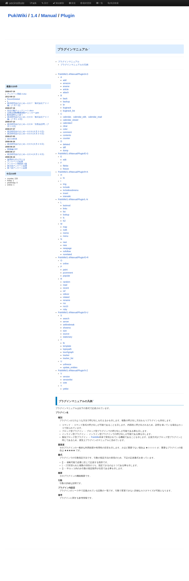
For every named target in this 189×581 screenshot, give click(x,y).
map (65, 227)
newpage (67, 248)
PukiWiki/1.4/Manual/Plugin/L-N (73, 199)
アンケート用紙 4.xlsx (17, 94)
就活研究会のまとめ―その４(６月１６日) (25, 154)
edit (64, 159)
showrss (67, 327)
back (65, 98)
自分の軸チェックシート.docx (20, 111)
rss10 (65, 306)
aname (66, 86)
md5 (65, 230)
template (67, 346)
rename (66, 300)
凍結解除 (58, 3)
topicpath (67, 349)
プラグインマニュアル (68, 61)
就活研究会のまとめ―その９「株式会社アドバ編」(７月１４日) (28, 118)
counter (66, 138)
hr (64, 178)
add (64, 80)
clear (65, 126)
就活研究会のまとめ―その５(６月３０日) (25, 134)
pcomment (68, 272)
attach (66, 92)
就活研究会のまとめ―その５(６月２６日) (25, 144)
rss (64, 303)
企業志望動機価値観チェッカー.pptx (23, 113)
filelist (65, 166)
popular (66, 276)
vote (65, 382)
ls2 (64, 221)
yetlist (65, 389)
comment (67, 132)
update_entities (70, 367)
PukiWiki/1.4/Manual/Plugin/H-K (73, 172)
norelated (67, 254)
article (66, 89)
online (66, 263)
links (65, 208)
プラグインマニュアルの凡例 (74, 64)
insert (65, 193)
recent (66, 288)
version (66, 376)
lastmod (66, 205)
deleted (66, 144)
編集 (33, 3)
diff (64, 147)
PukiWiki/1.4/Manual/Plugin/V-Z (73, 370)
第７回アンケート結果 (17, 168)
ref (64, 291)
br (64, 104)
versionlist (67, 379)
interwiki (67, 196)
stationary (67, 337)
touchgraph (68, 352)
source (66, 334)
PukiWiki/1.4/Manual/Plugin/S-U (73, 312)
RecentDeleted (13, 99)
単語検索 (113, 3)
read (65, 285)
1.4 (34, 15)
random (66, 282)
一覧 (99, 3)
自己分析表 (12, 139)
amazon (67, 83)
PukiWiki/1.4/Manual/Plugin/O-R (73, 257)
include (66, 187)
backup (66, 101)
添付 (44, 3)
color (65, 129)
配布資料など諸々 (15, 115)
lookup (66, 214)
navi (65, 242)
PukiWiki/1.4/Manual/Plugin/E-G (73, 153)
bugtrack (67, 107)
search (66, 318)
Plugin (68, 15)
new (65, 245)
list (64, 211)
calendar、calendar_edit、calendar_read (82, 117)
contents (67, 135)
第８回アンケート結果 (17, 166)
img (64, 184)
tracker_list (68, 358)
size (65, 331)
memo (66, 233)
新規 (72, 3)
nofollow (67, 251)
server (66, 321)
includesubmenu (70, 190)
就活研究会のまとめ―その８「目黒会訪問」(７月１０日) (28, 125)
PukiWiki (17, 15)
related (66, 297)
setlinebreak (69, 324)
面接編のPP (12, 149)
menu (65, 236)
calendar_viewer (70, 120)
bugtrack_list (69, 111)
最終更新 (85, 3)
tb (64, 343)
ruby (65, 309)
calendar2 (67, 123)
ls (63, 217)
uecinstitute (14, 3)
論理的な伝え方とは (16, 159)
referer (66, 294)
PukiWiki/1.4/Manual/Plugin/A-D (73, 74)
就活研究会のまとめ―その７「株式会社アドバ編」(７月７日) (28, 104)
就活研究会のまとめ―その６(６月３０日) (25, 131)
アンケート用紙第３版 (17, 164)
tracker (66, 355)
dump (65, 150)
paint (65, 269)
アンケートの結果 (15, 162)
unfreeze (67, 364)
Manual (49, 15)
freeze (66, 169)
